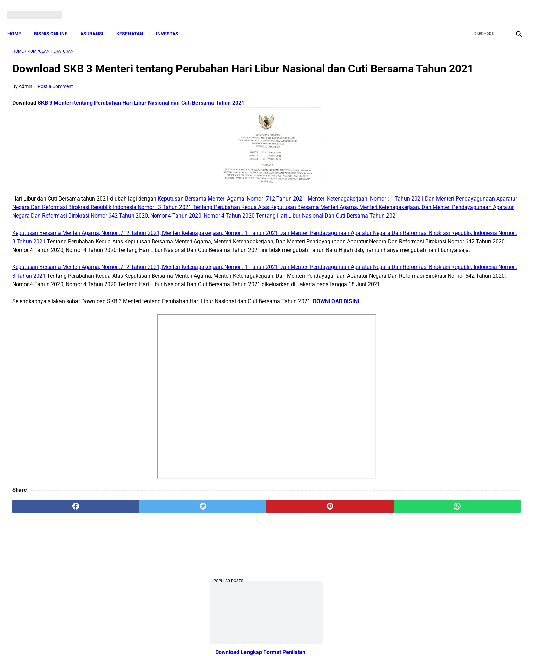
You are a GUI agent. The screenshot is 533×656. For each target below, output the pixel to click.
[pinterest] (227, 576)
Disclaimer (263, 638)
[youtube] (497, 7)
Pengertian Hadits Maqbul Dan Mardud (446, 388)
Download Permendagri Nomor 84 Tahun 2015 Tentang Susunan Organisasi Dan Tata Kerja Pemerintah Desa (448, 303)
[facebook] (465, 7)
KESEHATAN (134, 22)
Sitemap (289, 638)
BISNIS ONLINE (55, 22)
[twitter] (481, 7)
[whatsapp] (312, 576)
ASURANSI (96, 22)
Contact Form (319, 638)
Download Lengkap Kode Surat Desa (443, 202)
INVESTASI (173, 22)
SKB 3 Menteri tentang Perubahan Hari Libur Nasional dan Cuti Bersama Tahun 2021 (141, 113)
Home (19, 22)
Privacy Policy (230, 638)
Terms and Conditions (186, 638)
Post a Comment (55, 97)
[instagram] (513, 7)
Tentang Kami (355, 638)
